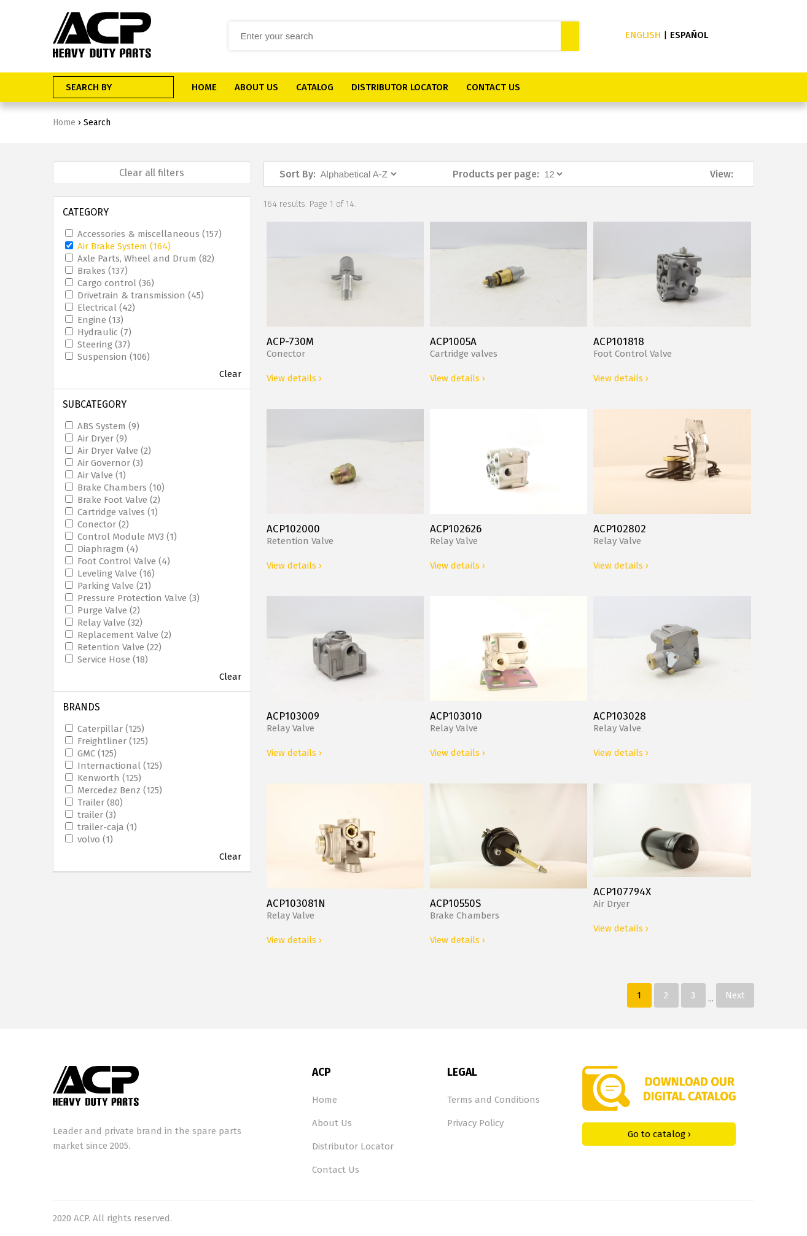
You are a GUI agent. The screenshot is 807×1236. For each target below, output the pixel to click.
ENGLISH (643, 35)
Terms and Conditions (493, 1099)
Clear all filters (151, 173)
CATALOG (314, 87)
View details (294, 378)
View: (721, 174)
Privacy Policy (475, 1123)
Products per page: (496, 174)
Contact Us (335, 1169)
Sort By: (297, 174)
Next (735, 995)
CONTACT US (493, 87)
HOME (204, 87)
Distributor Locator (353, 1146)
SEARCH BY (89, 87)
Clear (230, 373)
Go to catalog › (659, 1134)
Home (64, 122)
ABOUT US (256, 87)
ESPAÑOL (689, 35)
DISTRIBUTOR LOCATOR (399, 87)
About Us (332, 1123)
